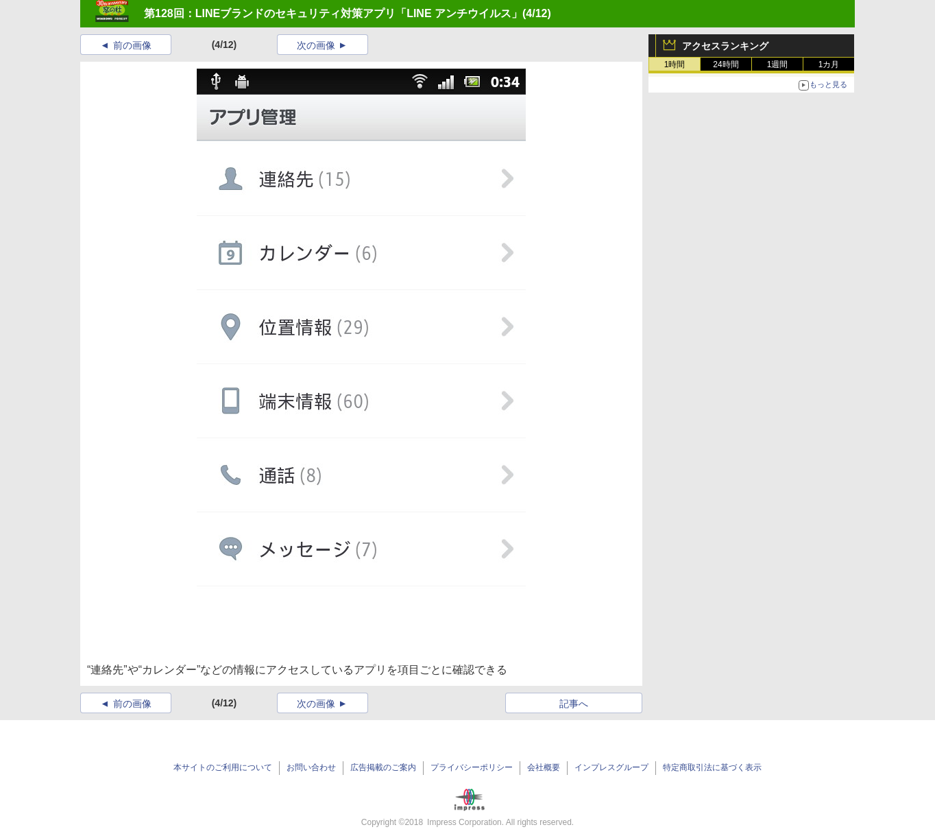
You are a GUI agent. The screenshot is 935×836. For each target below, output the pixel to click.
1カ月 (829, 64)
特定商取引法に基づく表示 (712, 767)
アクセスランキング (725, 45)
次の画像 (316, 45)
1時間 (674, 64)
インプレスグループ (611, 767)
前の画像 (132, 45)
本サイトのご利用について (222, 767)
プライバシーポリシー (471, 767)
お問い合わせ (311, 767)
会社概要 (543, 767)
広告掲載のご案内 (383, 767)
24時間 (725, 64)
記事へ (573, 703)
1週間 (777, 64)
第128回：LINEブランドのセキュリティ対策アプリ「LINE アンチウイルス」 (333, 13)
